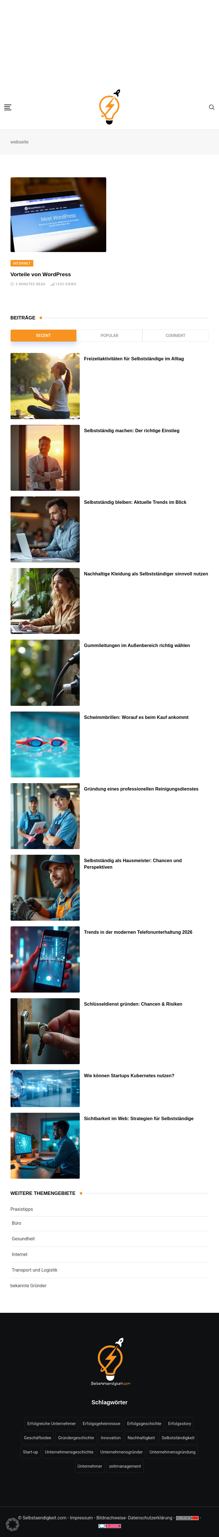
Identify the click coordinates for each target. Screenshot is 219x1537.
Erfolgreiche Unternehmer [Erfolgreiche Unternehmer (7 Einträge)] (51, 1423)
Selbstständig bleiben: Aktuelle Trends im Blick (135, 502)
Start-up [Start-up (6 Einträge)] (30, 1452)
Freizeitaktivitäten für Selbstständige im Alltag (134, 359)
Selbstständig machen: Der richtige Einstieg (131, 430)
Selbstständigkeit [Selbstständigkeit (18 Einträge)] (178, 1437)
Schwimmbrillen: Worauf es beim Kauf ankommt (136, 717)
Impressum (81, 1518)
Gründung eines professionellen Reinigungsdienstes (141, 789)
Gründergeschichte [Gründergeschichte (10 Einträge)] (76, 1437)
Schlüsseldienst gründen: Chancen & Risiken (133, 1004)
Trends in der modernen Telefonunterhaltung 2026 (138, 932)
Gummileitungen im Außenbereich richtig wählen (137, 645)
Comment (175, 335)
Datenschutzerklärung (150, 1518)
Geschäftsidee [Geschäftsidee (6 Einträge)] (37, 1437)
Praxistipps (22, 1209)
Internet (20, 1254)
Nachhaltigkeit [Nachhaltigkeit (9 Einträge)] (141, 1437)
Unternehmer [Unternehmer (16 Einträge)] (89, 1466)
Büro (16, 1223)
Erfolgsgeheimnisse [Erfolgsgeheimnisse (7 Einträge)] (101, 1423)
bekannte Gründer (29, 1285)
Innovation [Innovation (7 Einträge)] (111, 1437)
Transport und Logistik (35, 1270)
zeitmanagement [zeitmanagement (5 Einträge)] (125, 1466)
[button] (12, 1524)
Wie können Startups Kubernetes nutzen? (129, 1075)
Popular (109, 335)
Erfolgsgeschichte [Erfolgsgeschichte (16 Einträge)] (144, 1423)
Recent (43, 335)
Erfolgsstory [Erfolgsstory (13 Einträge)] (179, 1423)
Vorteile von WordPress (41, 274)
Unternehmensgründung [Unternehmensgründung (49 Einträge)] (172, 1452)
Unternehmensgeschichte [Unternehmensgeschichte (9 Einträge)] (69, 1452)
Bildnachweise (111, 1518)
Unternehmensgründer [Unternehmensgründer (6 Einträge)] (121, 1452)
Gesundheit (23, 1238)
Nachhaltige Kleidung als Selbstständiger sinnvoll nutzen (146, 574)
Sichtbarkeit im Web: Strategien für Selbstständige (139, 1118)
